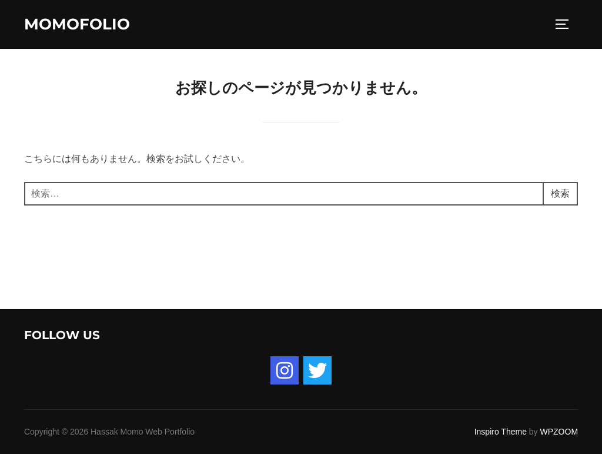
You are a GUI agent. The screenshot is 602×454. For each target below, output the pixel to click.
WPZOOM (559, 431)
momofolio (77, 24)
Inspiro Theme (500, 431)
